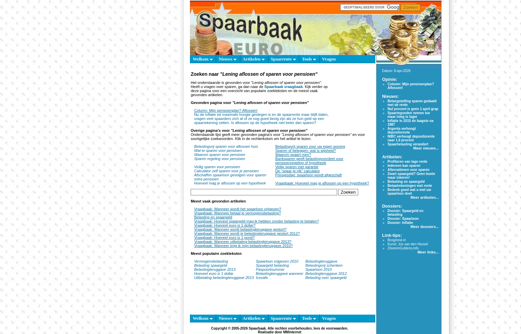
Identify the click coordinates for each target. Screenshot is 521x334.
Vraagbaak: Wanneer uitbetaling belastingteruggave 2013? (242, 242)
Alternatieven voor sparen (408, 170)
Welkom (202, 58)
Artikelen (254, 58)
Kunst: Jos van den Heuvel (407, 244)
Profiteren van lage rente (407, 161)
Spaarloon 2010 (319, 269)
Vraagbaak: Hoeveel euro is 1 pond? (224, 237)
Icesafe (262, 278)
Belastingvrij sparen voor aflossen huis (226, 146)
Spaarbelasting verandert (407, 144)
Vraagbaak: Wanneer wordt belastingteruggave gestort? (240, 229)
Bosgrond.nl (396, 240)
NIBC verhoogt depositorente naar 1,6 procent (411, 138)
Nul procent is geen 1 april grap (412, 109)
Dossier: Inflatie (400, 223)
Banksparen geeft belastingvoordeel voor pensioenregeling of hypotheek (309, 161)
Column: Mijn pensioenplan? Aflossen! (226, 110)
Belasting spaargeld (210, 265)
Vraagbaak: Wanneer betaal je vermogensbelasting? (237, 213)
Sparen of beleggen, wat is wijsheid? (305, 150)
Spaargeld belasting (272, 265)
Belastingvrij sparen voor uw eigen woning (310, 146)
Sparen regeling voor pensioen (219, 159)
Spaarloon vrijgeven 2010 (277, 261)
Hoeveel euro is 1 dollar (213, 273)
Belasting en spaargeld (213, 217)
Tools (309, 58)
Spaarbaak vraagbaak (283, 87)
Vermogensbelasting (211, 261)
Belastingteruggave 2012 (326, 273)
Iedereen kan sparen (403, 166)
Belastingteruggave (321, 261)
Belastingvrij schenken (323, 265)
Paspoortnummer (270, 269)
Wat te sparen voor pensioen (218, 150)
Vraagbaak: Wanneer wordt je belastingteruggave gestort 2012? (247, 233)
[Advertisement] (350, 97)
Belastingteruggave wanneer (279, 273)
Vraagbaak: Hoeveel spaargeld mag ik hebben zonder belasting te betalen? (256, 221)
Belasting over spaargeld (325, 278)
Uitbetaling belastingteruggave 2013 (224, 278)
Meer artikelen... (425, 197)
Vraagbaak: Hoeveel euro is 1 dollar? (225, 225)
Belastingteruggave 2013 (215, 269)
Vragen (329, 58)
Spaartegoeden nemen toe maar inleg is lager (408, 115)
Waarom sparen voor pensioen (219, 155)
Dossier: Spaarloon (403, 219)
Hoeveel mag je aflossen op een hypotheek (230, 183)
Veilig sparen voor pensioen (217, 167)
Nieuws (228, 58)
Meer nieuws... (426, 148)
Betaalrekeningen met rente (409, 186)
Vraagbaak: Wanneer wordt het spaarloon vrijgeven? (237, 209)
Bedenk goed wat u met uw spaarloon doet (409, 191)
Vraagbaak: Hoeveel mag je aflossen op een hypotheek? (322, 183)
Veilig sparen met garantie (296, 167)
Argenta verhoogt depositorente (401, 130)
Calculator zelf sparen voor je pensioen (226, 171)
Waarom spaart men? (293, 155)
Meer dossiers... (425, 227)
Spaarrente (283, 58)
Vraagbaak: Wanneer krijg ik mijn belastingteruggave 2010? (243, 246)
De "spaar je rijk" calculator (297, 171)
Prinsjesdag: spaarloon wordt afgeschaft (308, 175)
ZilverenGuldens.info (403, 248)
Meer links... (428, 252)
